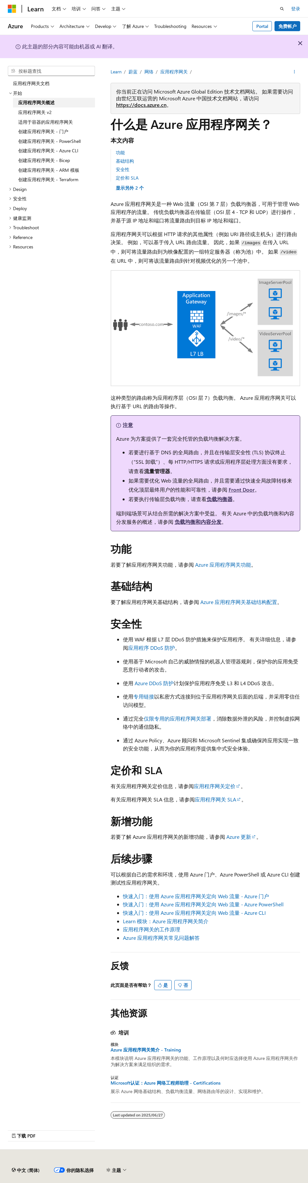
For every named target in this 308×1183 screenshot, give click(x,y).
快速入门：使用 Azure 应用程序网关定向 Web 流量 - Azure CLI (194, 912)
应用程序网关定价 (214, 786)
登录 (295, 9)
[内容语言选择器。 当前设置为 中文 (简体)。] (26, 1170)
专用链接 (143, 696)
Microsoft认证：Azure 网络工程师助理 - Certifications (166, 1083)
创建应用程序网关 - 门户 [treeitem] (43, 131)
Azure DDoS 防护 (154, 683)
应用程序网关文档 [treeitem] (31, 83)
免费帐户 (287, 26)
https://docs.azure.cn (141, 104)
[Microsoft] (12, 9)
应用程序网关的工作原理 (151, 929)
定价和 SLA (127, 178)
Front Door (242, 489)
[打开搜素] (281, 9)
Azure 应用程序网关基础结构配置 (238, 601)
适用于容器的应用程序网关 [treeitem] (45, 122)
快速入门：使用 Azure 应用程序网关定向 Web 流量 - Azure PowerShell (203, 904)
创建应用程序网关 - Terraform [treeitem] (48, 179)
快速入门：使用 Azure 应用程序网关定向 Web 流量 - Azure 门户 (196, 896)
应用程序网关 (174, 72)
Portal (262, 26)
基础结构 (125, 161)
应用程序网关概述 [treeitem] (36, 102)
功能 (120, 152)
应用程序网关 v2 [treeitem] (35, 112)
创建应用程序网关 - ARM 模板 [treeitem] (48, 170)
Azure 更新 (238, 836)
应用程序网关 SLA (215, 799)
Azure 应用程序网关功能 (223, 564)
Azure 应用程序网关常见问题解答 (161, 937)
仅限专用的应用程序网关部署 (177, 718)
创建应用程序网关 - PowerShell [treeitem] (49, 141)
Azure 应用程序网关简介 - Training (146, 1050)
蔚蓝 (133, 72)
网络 (149, 72)
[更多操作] (294, 72)
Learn (116, 72)
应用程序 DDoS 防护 (151, 647)
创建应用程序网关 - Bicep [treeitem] (44, 160)
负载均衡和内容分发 (198, 521)
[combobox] (51, 71)
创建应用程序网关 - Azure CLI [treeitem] (48, 150)
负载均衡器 (220, 499)
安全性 (122, 169)
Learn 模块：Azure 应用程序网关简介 (165, 921)
